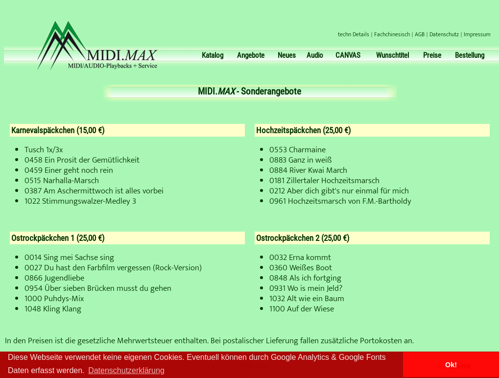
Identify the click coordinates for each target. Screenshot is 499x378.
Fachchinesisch (392, 34)
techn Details (353, 34)
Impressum (477, 34)
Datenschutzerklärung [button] (126, 370)
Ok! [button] (451, 365)
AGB (420, 34)
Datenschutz (444, 34)
